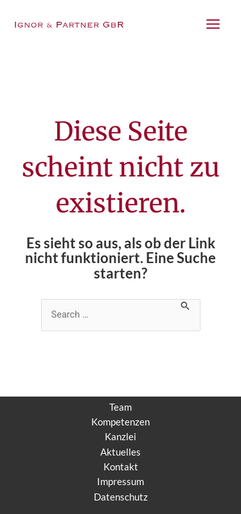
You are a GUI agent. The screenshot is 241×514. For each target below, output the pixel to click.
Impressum (120, 481)
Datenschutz (121, 497)
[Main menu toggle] (213, 24)
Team (120, 407)
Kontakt (120, 466)
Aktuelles (120, 452)
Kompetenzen (120, 421)
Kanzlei (120, 436)
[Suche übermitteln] (185, 305)
